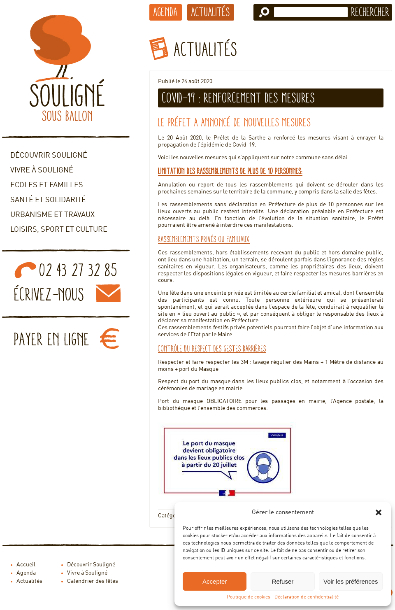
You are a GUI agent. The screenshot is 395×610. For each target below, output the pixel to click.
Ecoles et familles (46, 185)
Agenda (165, 12)
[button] (378, 512)
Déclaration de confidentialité (306, 597)
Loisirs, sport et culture (58, 229)
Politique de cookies (248, 597)
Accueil (25, 565)
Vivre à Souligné (41, 170)
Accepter (214, 581)
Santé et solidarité (48, 200)
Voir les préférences (350, 581)
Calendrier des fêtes (92, 581)
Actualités (210, 12)
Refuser (283, 581)
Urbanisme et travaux (52, 215)
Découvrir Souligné (48, 155)
